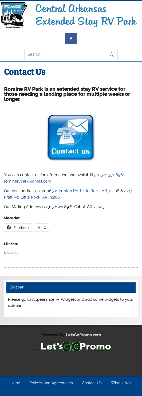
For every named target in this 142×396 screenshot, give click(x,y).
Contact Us (92, 383)
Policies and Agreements (51, 383)
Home (15, 383)
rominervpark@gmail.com (27, 181)
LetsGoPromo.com (83, 335)
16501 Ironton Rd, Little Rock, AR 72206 (83, 190)
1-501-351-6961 (110, 174)
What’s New (121, 383)
